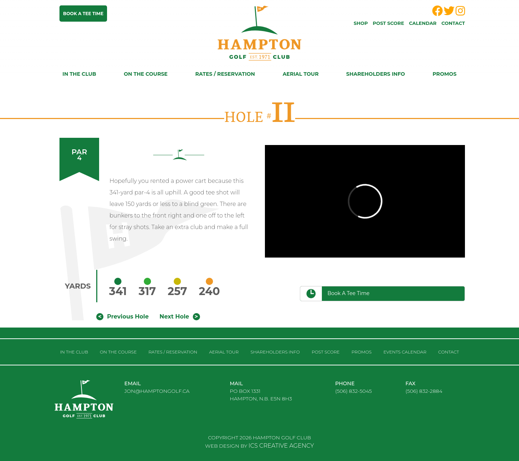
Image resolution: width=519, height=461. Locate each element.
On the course (146, 74)
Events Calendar (404, 352)
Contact (453, 23)
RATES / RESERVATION (225, 74)
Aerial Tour (301, 74)
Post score (388, 23)
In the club (79, 74)
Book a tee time (83, 13)
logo (90, 405)
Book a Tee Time (348, 293)
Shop (361, 23)
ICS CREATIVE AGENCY (281, 445)
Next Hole (174, 316)
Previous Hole (127, 316)
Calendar (422, 23)
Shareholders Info (375, 74)
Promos (444, 74)
